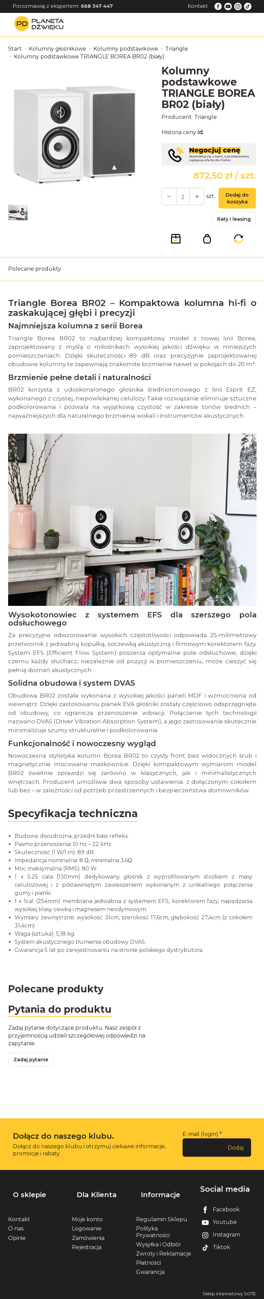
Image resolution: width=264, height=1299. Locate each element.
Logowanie (86, 1227)
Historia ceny (182, 132)
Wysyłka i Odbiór (158, 1242)
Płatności (148, 1261)
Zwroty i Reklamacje (163, 1251)
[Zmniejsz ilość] (191, 198)
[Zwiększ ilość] (167, 198)
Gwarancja (150, 1270)
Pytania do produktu (63, 1016)
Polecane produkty (34, 274)
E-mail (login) (200, 1143)
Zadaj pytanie (34, 1068)
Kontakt (198, 6)
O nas (15, 1227)
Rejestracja (86, 1245)
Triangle (205, 117)
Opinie (17, 1236)
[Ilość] (179, 198)
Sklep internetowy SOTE (229, 1292)
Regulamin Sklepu (161, 1217)
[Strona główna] (41, 24)
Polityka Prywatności (153, 1230)
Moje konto (87, 1217)
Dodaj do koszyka (234, 199)
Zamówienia (88, 1236)
